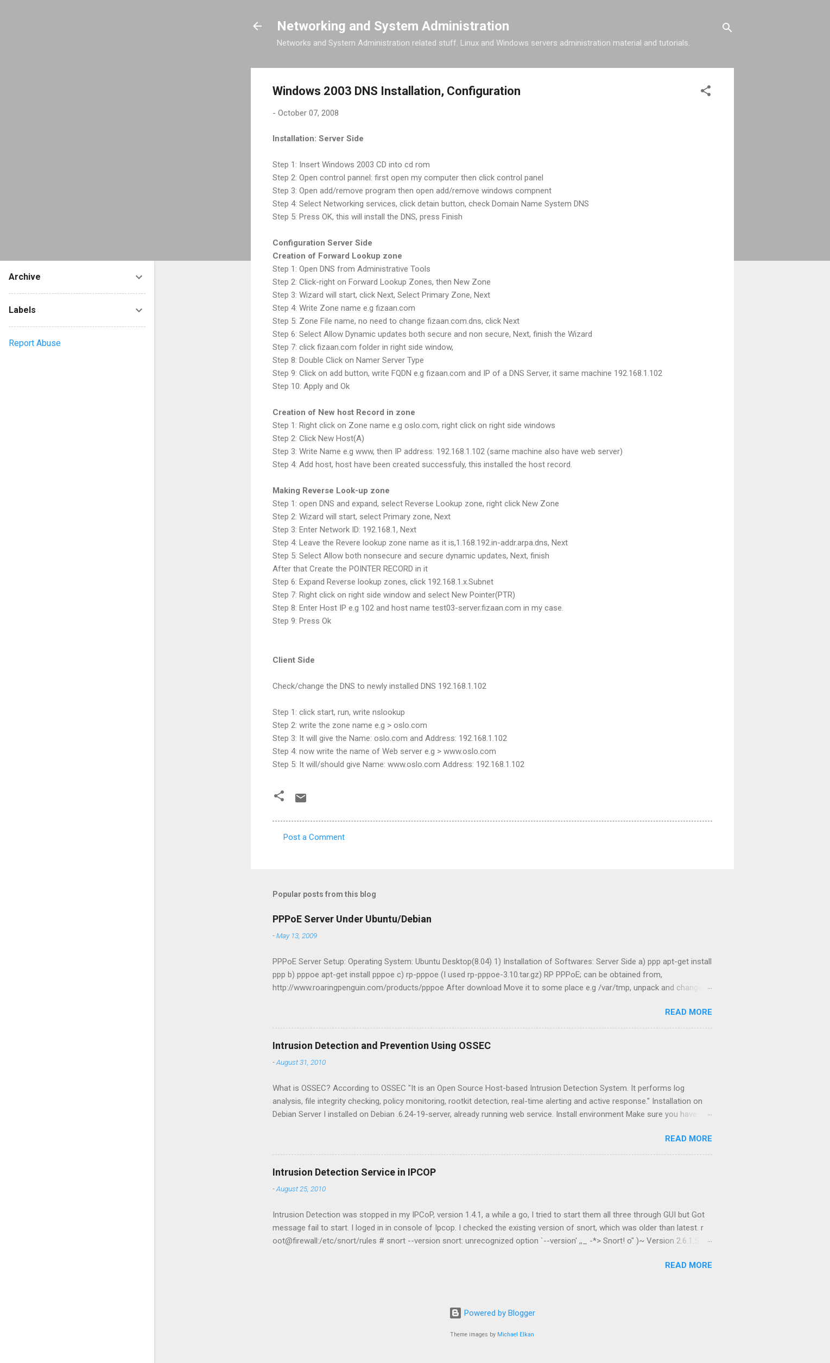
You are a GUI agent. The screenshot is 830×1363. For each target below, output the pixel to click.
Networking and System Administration (393, 26)
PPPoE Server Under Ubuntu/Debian (352, 919)
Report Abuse (35, 343)
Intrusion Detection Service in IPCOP (354, 1172)
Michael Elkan (515, 1334)
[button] (705, 92)
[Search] (727, 29)
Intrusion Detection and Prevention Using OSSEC (382, 1045)
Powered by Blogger (492, 1313)
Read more (688, 1012)
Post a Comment (314, 837)
